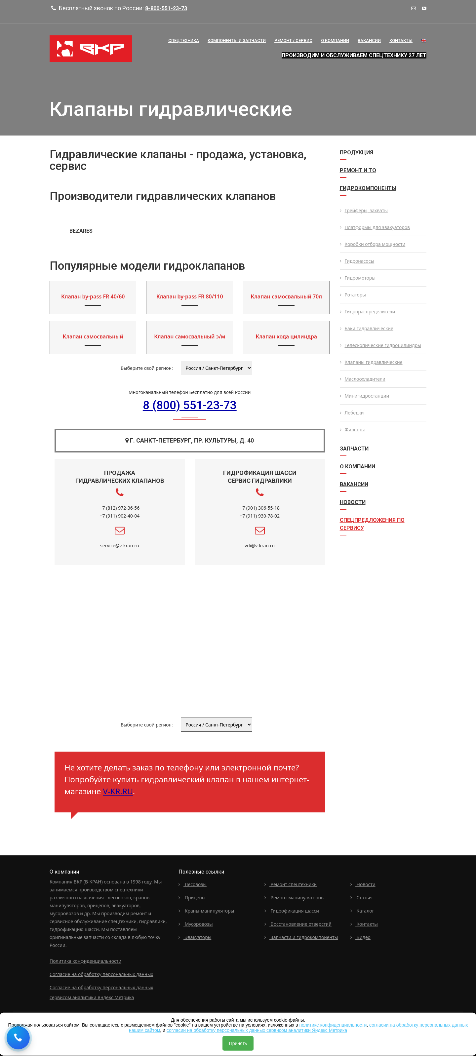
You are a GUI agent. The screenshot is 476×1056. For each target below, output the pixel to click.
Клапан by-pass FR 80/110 (189, 296)
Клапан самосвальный (93, 336)
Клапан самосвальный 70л (286, 296)
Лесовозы (192, 883)
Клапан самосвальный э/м (189, 336)
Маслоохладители (362, 379)
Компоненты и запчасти (237, 40)
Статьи (361, 896)
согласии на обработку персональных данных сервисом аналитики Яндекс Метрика (257, 1030)
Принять (238, 1043)
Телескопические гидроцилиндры (380, 345)
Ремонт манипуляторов (294, 896)
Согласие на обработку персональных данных (101, 973)
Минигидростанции (364, 396)
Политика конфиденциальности (85, 960)
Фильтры (352, 429)
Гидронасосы (357, 261)
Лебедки (352, 413)
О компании (357, 466)
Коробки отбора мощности (373, 244)
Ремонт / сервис (293, 40)
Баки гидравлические (366, 328)
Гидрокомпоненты (368, 188)
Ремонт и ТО (358, 170)
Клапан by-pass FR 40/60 (93, 296)
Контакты (401, 40)
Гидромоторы (358, 278)
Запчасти (354, 449)
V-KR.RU (118, 790)
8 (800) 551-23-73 (190, 405)
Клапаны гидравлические (371, 362)
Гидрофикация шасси (291, 910)
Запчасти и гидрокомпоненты (301, 936)
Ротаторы (353, 295)
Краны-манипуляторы (206, 910)
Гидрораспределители (367, 311)
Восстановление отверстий (298, 923)
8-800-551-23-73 (168, 8)
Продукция (356, 152)
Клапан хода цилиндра (286, 336)
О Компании (335, 40)
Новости (353, 502)
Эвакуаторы (194, 936)
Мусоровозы (195, 923)
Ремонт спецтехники (290, 883)
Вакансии (369, 40)
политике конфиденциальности (333, 1025)
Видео (360, 936)
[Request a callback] (18, 1037)
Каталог (362, 910)
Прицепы (192, 896)
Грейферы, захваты (364, 210)
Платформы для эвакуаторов (375, 227)
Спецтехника (183, 40)
